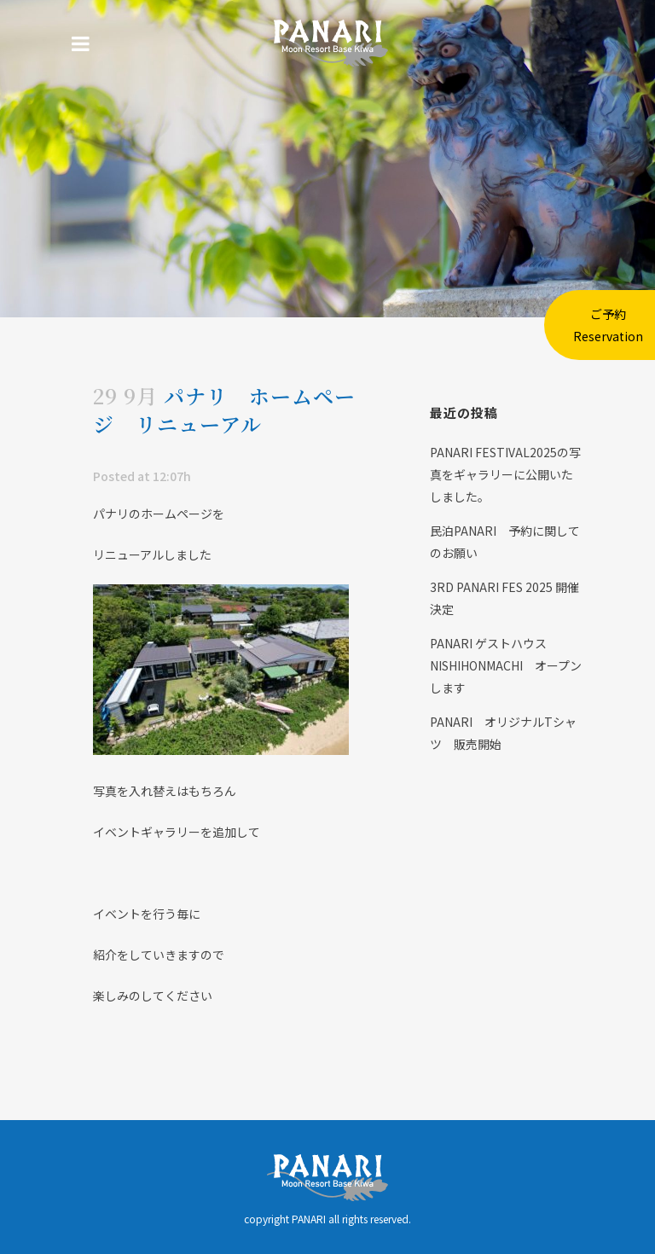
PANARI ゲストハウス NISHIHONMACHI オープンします (506, 665)
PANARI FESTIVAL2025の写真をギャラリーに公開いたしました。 (505, 474)
